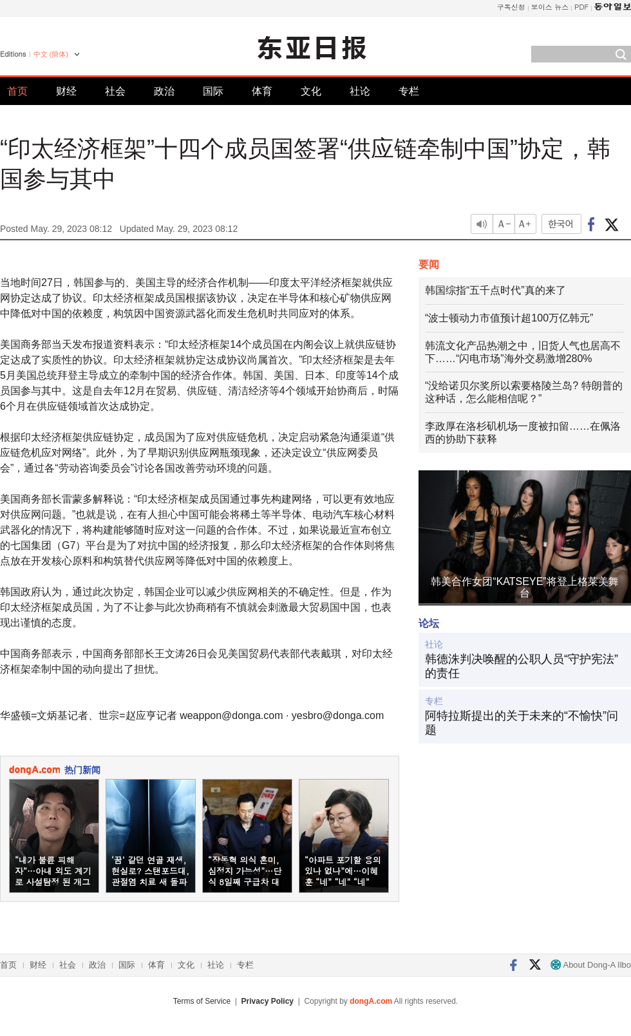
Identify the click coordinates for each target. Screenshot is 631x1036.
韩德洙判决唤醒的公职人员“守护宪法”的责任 (521, 666)
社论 (360, 91)
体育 (262, 91)
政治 (164, 91)
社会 (115, 91)
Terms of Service (202, 1001)
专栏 (409, 91)
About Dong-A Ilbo (591, 965)
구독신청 (511, 7)
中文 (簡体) (50, 54)
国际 (213, 91)
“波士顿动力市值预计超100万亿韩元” (509, 317)
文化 (311, 91)
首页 (17, 91)
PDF (581, 7)
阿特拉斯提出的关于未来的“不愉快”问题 (521, 722)
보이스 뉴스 (550, 7)
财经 (66, 91)
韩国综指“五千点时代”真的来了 (495, 290)
